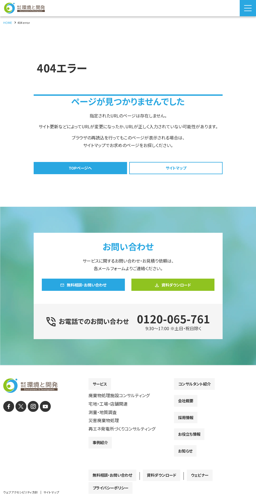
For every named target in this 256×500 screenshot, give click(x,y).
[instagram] (29, 416)
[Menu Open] (248, 8)
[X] (19, 416)
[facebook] (8, 416)
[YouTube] (40, 416)
